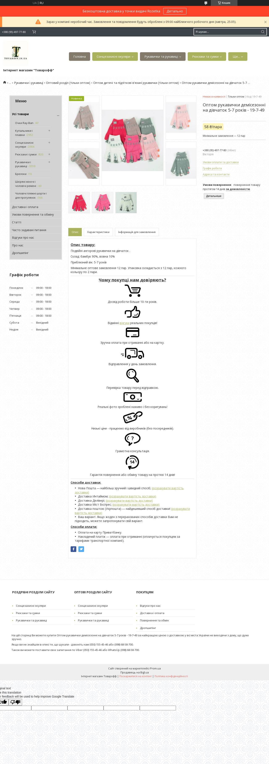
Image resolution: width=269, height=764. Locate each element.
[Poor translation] (15, 702)
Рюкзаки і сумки (26, 154)
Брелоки (20, 174)
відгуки (124, 323)
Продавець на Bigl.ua (134, 672)
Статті (16, 222)
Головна (79, 56)
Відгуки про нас (23, 237)
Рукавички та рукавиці (161, 56)
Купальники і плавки (24, 133)
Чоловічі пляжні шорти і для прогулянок (31, 195)
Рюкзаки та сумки (205, 56)
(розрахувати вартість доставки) (132, 496)
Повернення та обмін (154, 620)
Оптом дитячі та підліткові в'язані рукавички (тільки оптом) (136, 83)
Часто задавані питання (29, 230)
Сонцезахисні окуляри (113, 56)
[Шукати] (262, 32)
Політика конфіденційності (171, 676)
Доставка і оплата (25, 207)
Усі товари (20, 114)
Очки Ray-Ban (24, 123)
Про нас (17, 245)
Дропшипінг (20, 253)
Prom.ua (155, 668)
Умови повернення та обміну (33, 214)
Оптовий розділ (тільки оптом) (68, 83)
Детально (175, 11)
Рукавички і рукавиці (28, 83)
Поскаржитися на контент (135, 676)
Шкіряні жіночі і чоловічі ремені (25, 184)
